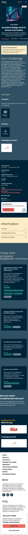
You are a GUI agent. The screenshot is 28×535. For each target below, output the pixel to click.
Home (4, 455)
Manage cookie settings (11, 522)
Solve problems (7, 327)
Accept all (14, 526)
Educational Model (8, 474)
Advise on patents (8, 293)
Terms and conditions (10, 467)
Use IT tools (6, 287)
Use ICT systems (18, 293)
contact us (8, 210)
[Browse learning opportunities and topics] (26, 2)
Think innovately (8, 354)
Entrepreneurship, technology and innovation (11, 190)
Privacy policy (7, 469)
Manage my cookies (9, 462)
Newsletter (6, 464)
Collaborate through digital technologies (13, 290)
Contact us (6, 460)
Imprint (4, 472)
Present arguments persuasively (11, 383)
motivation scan (10, 401)
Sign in (20, 2)
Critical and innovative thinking (10, 192)
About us (5, 457)
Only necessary (14, 530)
